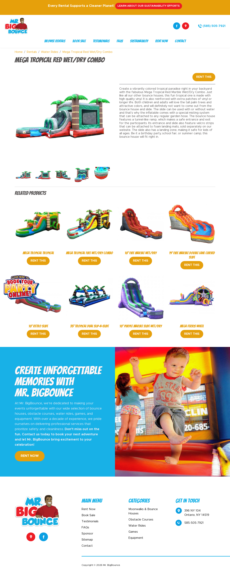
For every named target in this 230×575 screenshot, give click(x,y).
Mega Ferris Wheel (192, 326)
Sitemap (87, 539)
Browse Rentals (54, 41)
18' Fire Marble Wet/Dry (141, 253)
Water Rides (137, 525)
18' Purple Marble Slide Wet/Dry (140, 326)
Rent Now (161, 41)
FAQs (120, 41)
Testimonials (101, 41)
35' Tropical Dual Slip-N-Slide (89, 326)
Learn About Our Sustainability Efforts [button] (149, 6)
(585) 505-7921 (214, 25)
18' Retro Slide (38, 326)
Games (133, 531)
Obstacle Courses (140, 519)
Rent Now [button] (30, 456)
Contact (180, 41)
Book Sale (79, 41)
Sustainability (139, 41)
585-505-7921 (190, 523)
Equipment (135, 537)
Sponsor (87, 533)
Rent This (203, 76)
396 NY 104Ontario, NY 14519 (192, 512)
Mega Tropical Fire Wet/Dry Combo (89, 253)
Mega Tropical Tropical (38, 253)
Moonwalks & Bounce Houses (143, 511)
